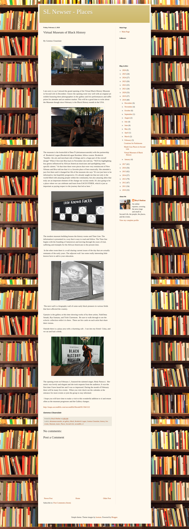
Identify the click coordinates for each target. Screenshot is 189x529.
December (128, 103)
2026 (124, 70)
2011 (124, 186)
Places (63, 424)
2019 (124, 96)
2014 (124, 175)
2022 (124, 85)
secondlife (78, 424)
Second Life (70, 424)
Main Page (126, 32)
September (128, 114)
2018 (124, 100)
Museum (52, 424)
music (58, 424)
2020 (124, 93)
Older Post (107, 498)
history (102, 421)
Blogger (114, 517)
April (126, 133)
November (128, 107)
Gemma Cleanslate (93, 421)
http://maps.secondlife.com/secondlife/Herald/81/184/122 (66, 407)
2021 (124, 89)
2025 (124, 74)
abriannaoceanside (56, 421)
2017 (124, 164)
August (127, 118)
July (126, 122)
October (127, 111)
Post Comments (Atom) (62, 503)
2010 (124, 190)
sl (82, 424)
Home (78, 498)
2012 (124, 183)
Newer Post (48, 498)
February (128, 140)
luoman (98, 517)
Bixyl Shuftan (140, 200)
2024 (124, 78)
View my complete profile (129, 220)
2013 (124, 179)
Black (72, 421)
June (126, 125)
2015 (124, 171)
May (126, 129)
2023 (124, 81)
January (127, 159)
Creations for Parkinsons (133, 143)
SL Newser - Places (68, 11)
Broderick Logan (80, 421)
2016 (124, 168)
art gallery (66, 421)
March (127, 137)
